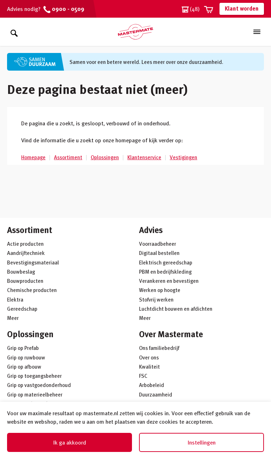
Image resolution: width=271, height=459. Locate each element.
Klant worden (242, 8)
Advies (151, 229)
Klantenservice (144, 157)
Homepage (33, 157)
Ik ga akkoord (69, 442)
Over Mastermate (171, 334)
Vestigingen (183, 157)
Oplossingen (105, 157)
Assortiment (68, 157)
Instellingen (202, 442)
